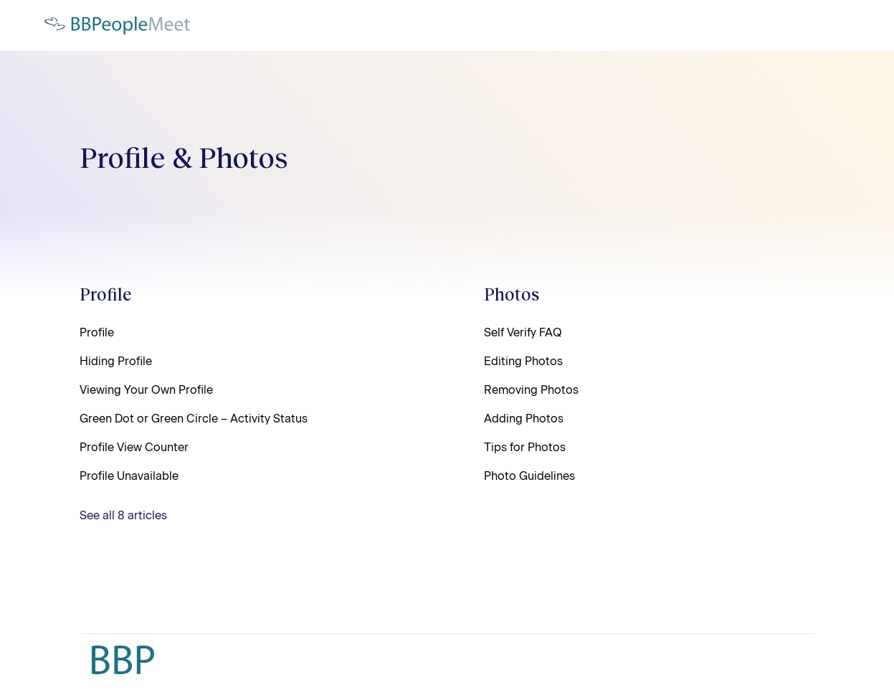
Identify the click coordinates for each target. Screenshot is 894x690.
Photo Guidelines (529, 476)
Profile (106, 293)
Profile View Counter (134, 447)
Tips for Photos (525, 447)
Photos (511, 293)
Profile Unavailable (129, 476)
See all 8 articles (123, 515)
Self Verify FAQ (523, 332)
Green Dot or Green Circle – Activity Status (194, 418)
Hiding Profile (116, 361)
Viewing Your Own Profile (146, 390)
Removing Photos (531, 390)
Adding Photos (523, 418)
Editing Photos (523, 361)
